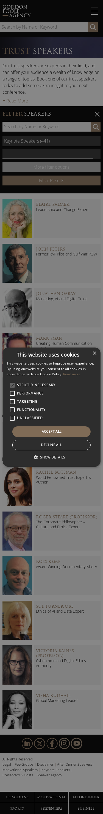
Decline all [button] (51, 445)
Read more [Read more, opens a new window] (72, 374)
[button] (51, 457)
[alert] (51, 407)
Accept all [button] (52, 431)
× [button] (94, 353)
